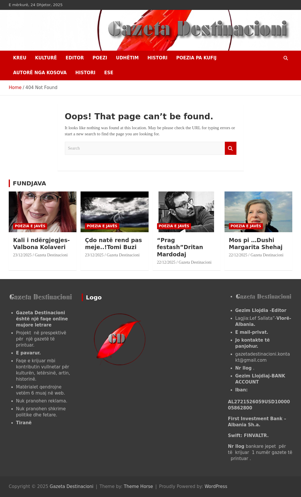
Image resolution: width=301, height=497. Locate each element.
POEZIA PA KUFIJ (196, 58)
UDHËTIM (127, 58)
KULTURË (46, 58)
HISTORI (157, 58)
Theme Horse (138, 486)
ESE (108, 72)
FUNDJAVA (29, 183)
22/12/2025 (166, 262)
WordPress (215, 486)
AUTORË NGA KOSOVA (40, 72)
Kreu (19, 58)
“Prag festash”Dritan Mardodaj (180, 247)
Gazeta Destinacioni (51, 255)
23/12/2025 (22, 255)
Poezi (99, 58)
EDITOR (74, 58)
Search (230, 148)
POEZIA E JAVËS (30, 226)
